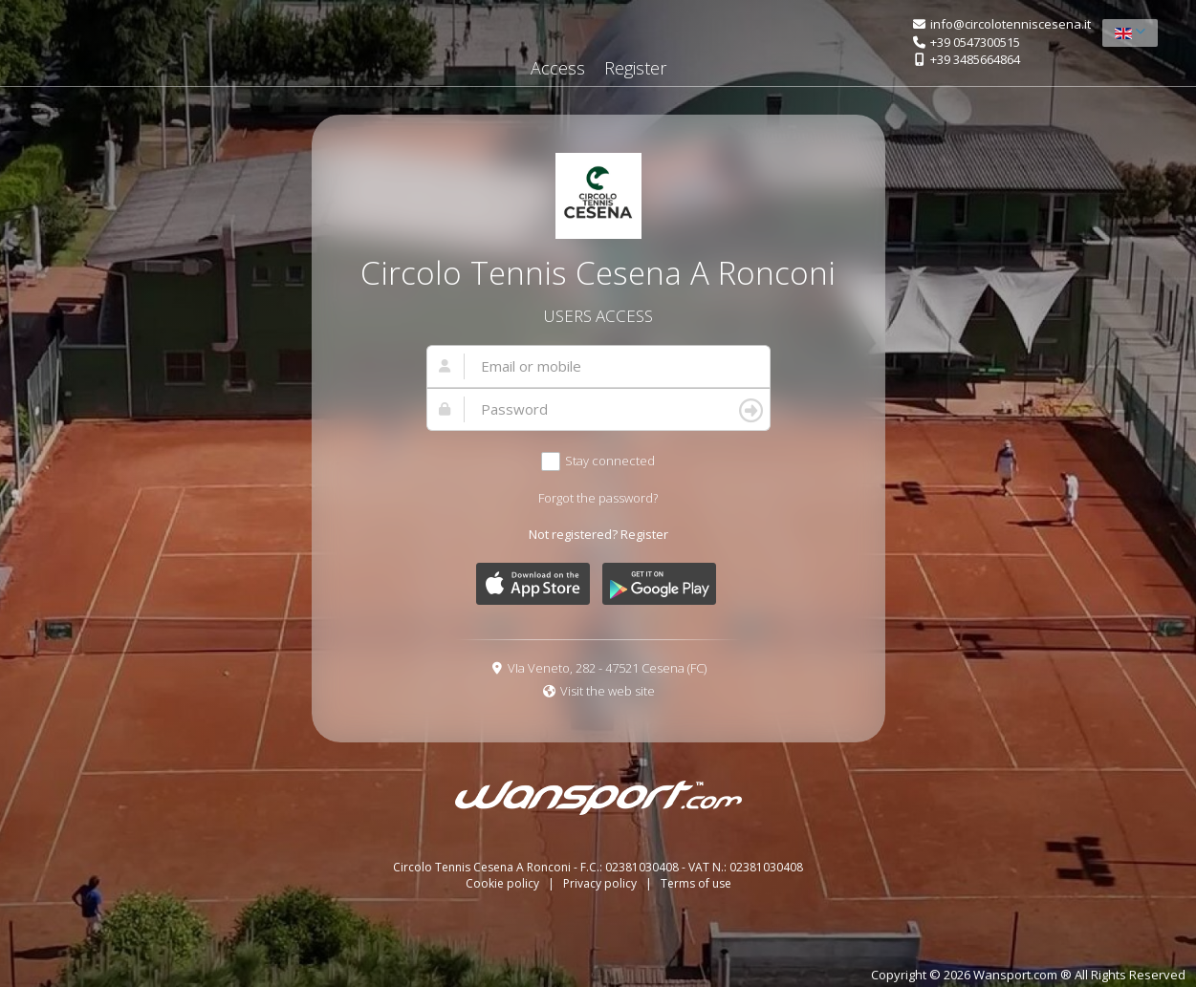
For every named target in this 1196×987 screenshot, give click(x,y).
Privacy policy (601, 883)
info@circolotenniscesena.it (1010, 23)
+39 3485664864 (975, 59)
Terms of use (696, 883)
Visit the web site (607, 690)
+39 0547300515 (975, 42)
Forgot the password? (598, 497)
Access (558, 67)
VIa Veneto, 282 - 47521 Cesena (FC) (607, 667)
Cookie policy (504, 883)
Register (635, 67)
